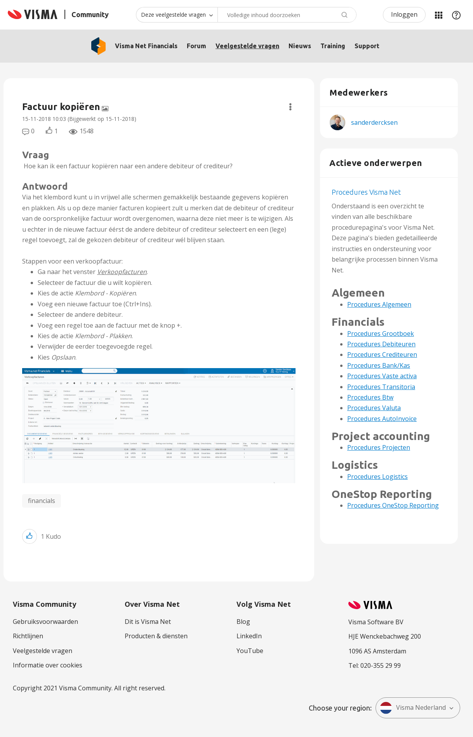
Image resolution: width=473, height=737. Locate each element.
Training (332, 45)
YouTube (250, 650)
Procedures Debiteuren (381, 344)
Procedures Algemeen (379, 304)
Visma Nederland (413, 708)
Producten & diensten (156, 636)
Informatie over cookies (47, 665)
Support (367, 45)
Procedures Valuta (374, 407)
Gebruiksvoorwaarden (45, 621)
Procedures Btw (370, 397)
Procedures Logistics (377, 476)
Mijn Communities (438, 15)
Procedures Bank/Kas (378, 365)
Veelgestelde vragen (247, 45)
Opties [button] (290, 107)
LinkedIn (249, 636)
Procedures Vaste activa (382, 376)
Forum (196, 45)
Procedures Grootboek (380, 333)
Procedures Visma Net (366, 192)
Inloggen (404, 14)
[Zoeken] (286, 15)
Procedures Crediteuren (382, 354)
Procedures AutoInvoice (382, 418)
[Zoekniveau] (176, 15)
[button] (159, 425)
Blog (243, 621)
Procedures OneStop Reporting (393, 505)
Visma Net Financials (146, 45)
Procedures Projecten (378, 447)
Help (456, 15)
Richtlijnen (28, 636)
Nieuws (300, 45)
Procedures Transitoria (381, 386)
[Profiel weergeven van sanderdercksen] (374, 122)
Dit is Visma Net (148, 621)
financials (41, 500)
